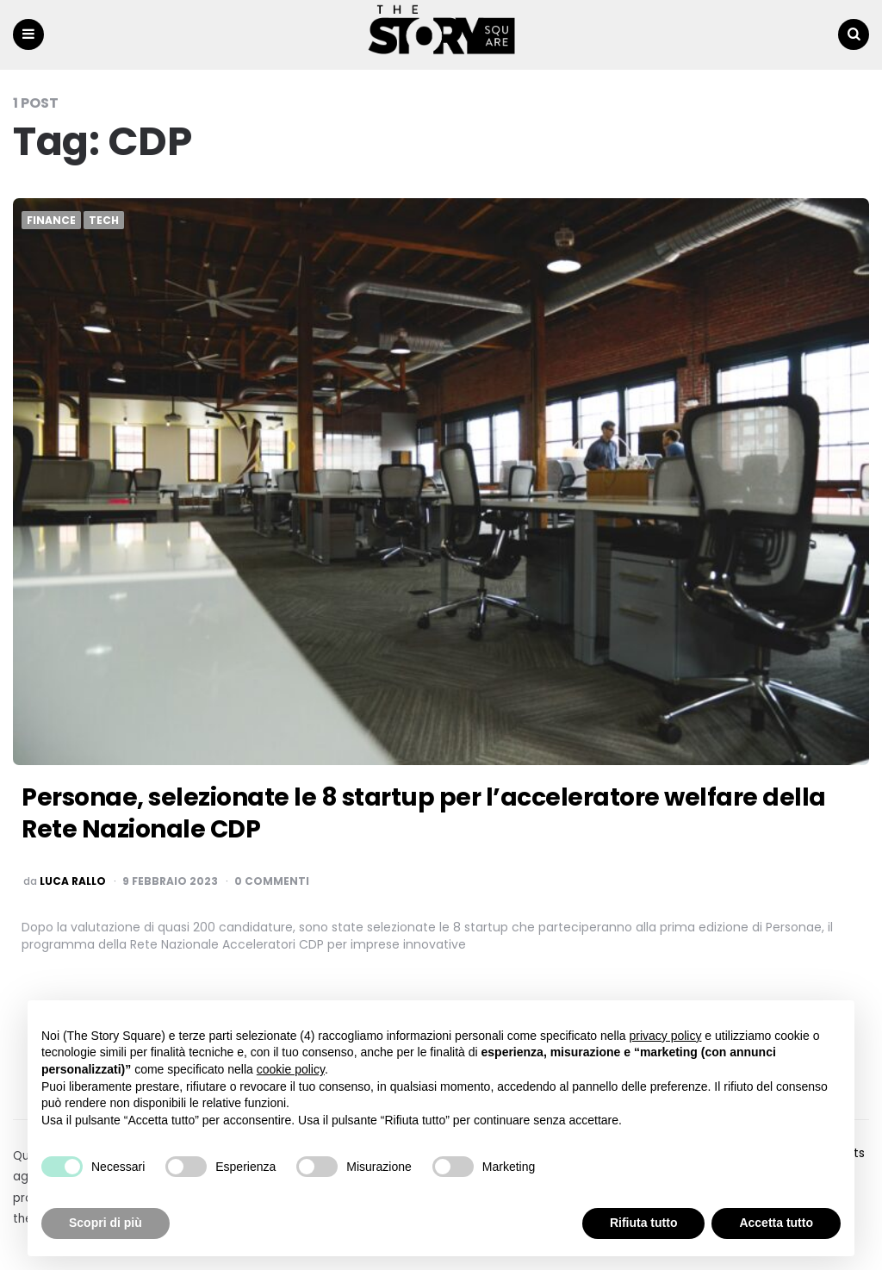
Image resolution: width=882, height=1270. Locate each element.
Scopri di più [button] (105, 1223)
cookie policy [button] (291, 1069)
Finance (51, 221)
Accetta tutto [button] (776, 1223)
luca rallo (73, 881)
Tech (104, 221)
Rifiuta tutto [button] (644, 1223)
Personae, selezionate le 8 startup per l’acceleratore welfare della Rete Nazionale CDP (424, 813)
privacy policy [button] (665, 1036)
